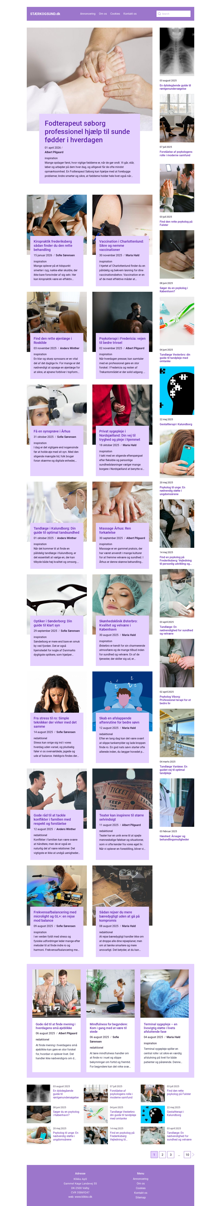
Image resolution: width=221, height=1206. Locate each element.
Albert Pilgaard (54, 152)
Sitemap (141, 1197)
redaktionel (40, 738)
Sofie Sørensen (65, 255)
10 (187, 1155)
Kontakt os (130, 13)
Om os (103, 13)
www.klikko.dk (83, 1196)
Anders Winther (69, 348)
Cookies (115, 13)
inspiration (51, 158)
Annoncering (87, 13)
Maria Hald (132, 255)
